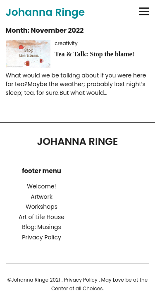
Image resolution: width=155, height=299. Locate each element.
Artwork (41, 197)
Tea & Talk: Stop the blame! (94, 54)
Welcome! (41, 186)
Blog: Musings (41, 227)
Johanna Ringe (45, 12)
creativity (66, 43)
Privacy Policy (41, 237)
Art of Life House (41, 217)
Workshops (41, 207)
